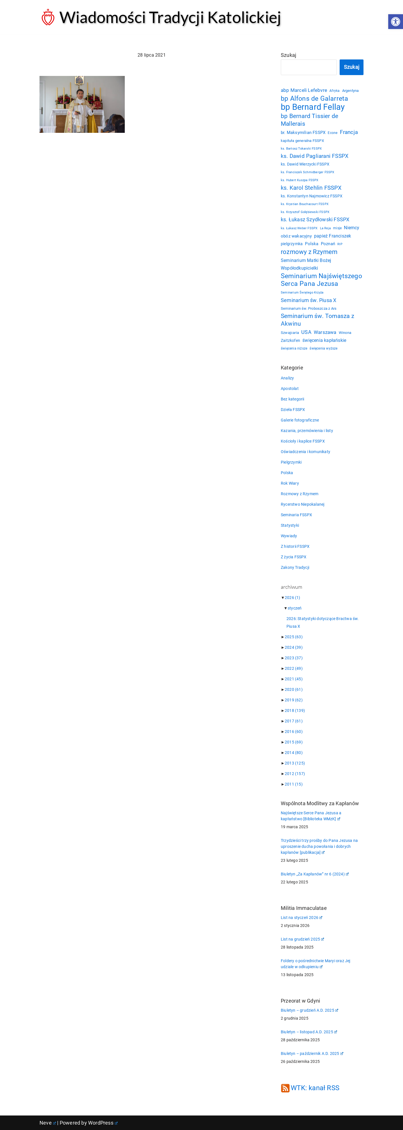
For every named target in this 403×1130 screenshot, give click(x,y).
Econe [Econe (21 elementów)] (332, 133)
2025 (294, 637)
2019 (294, 700)
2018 (295, 710)
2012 (295, 773)
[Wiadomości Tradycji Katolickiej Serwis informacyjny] (160, 17)
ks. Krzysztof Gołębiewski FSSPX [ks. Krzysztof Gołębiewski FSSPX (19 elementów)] (305, 212)
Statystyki (290, 525)
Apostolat (290, 388)
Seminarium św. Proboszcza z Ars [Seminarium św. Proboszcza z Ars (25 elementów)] (308, 308)
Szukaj (288, 55)
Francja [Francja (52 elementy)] (349, 132)
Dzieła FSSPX (293, 409)
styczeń (295, 608)
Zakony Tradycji (295, 567)
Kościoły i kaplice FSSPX (303, 441)
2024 (294, 647)
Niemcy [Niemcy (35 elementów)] (351, 227)
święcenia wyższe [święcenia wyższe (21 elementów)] (323, 348)
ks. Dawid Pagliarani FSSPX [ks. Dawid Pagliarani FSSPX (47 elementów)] (314, 156)
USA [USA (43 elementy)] (306, 332)
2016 (294, 731)
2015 (294, 742)
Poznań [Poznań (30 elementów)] (328, 243)
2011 (294, 784)
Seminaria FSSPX (296, 515)
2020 (294, 689)
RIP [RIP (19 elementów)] (339, 244)
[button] (395, 21)
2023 (294, 658)
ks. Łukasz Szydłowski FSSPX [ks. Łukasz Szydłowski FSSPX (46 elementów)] (315, 219)
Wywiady (289, 536)
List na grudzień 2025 (302, 939)
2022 (294, 668)
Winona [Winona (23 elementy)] (345, 332)
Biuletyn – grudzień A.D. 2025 (309, 1010)
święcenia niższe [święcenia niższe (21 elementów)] (294, 348)
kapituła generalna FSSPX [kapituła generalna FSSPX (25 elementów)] (302, 141)
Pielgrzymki (291, 462)
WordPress (103, 1123)
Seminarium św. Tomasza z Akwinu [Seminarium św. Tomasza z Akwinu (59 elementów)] (317, 320)
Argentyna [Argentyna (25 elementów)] (350, 90)
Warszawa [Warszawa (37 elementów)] (325, 332)
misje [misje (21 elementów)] (337, 228)
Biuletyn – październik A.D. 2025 (312, 1053)
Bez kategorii (292, 399)
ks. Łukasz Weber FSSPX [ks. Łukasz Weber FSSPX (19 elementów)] (299, 228)
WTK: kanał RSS (315, 1088)
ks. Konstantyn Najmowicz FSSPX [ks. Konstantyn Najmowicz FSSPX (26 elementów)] (311, 196)
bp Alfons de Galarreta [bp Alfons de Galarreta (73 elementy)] (314, 98)
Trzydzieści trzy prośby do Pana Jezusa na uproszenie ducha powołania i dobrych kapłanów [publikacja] (319, 846)
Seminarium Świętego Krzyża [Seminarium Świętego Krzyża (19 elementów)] (302, 292)
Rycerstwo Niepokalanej (302, 504)
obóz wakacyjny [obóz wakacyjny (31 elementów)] (296, 236)
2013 (295, 763)
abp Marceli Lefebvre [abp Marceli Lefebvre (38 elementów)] (304, 90)
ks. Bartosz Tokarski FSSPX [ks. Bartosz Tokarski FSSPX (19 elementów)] (301, 148)
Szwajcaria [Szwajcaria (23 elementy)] (290, 332)
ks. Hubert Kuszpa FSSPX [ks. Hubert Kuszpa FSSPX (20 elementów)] (300, 180)
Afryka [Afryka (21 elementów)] (334, 91)
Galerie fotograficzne (300, 420)
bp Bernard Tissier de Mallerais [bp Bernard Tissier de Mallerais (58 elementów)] (309, 120)
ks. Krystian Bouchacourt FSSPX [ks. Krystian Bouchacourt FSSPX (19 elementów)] (305, 204)
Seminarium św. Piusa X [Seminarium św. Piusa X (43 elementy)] (308, 300)
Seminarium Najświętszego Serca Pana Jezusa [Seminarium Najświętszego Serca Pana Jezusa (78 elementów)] (321, 280)
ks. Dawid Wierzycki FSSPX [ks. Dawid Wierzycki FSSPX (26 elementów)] (305, 164)
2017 (294, 721)
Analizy (287, 378)
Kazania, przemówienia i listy (307, 430)
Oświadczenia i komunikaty (305, 451)
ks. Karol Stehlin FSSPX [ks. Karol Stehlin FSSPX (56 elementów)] (311, 187)
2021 (294, 679)
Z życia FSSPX (294, 557)
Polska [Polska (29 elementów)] (311, 243)
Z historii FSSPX (295, 546)
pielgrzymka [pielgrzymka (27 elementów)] (292, 243)
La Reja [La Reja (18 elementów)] (325, 228)
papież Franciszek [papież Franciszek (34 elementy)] (332, 236)
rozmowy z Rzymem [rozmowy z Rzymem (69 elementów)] (309, 251)
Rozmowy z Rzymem (299, 493)
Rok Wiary (290, 483)
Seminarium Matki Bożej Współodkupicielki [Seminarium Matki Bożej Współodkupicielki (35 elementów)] (306, 264)
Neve (48, 1123)
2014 (294, 752)
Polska (287, 472)
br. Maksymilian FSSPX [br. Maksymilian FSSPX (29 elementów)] (303, 132)
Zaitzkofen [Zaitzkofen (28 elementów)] (290, 340)
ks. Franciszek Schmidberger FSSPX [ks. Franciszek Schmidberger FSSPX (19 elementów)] (308, 172)
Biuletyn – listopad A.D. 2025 (309, 1032)
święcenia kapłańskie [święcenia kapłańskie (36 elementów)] (324, 340)
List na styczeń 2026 (301, 917)
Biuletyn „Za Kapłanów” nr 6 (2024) (315, 874)
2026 (292, 597)
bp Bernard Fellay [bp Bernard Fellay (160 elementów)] (313, 107)
